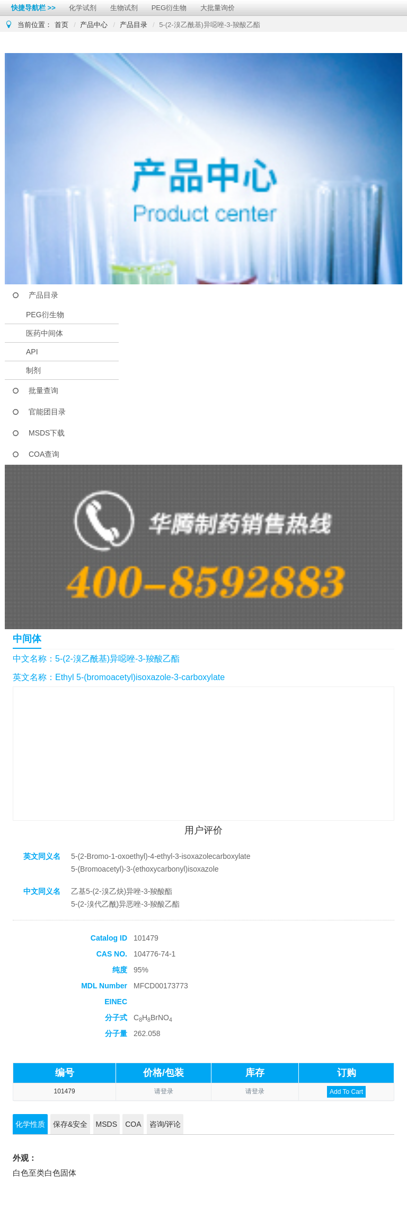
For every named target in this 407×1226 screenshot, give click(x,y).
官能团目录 (47, 411)
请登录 (163, 1091)
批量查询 (43, 390)
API (32, 351)
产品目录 (133, 25)
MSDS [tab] (106, 1124)
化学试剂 (82, 8)
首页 (61, 25)
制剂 (33, 370)
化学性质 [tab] (30, 1124)
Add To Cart (346, 1091)
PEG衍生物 (169, 8)
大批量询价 (217, 8)
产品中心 (94, 25)
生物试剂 (124, 8)
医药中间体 (44, 333)
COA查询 (44, 454)
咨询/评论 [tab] (165, 1124)
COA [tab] (133, 1124)
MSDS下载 (47, 433)
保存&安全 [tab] (70, 1124)
